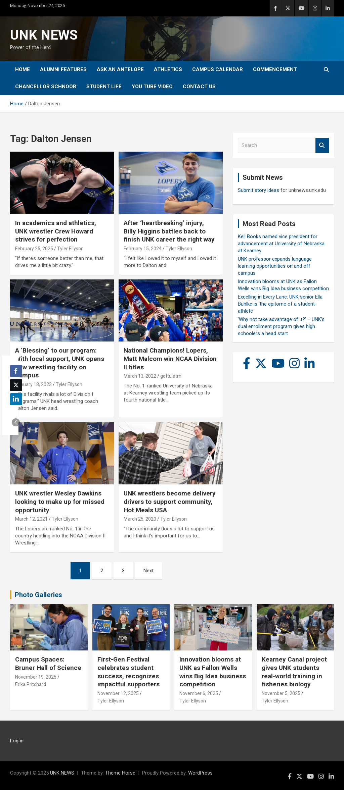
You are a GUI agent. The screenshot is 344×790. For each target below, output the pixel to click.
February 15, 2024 (143, 248)
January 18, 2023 (33, 384)
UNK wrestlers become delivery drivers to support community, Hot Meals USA (170, 501)
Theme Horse (120, 773)
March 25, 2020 (140, 519)
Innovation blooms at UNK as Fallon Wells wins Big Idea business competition (212, 671)
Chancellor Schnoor (45, 87)
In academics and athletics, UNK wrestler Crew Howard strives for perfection (55, 231)
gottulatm (170, 376)
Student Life (104, 87)
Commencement (275, 69)
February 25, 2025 (34, 248)
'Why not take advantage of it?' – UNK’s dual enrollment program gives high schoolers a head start (281, 326)
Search (322, 145)
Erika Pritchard (30, 684)
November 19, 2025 (35, 677)
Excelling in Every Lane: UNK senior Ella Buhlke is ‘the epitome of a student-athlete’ (280, 304)
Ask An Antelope (120, 69)
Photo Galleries (38, 595)
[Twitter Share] (16, 385)
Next (148, 571)
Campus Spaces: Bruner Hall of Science (48, 663)
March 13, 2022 (140, 376)
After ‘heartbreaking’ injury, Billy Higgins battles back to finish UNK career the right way (169, 231)
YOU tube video (152, 87)
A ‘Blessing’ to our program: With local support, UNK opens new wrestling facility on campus (59, 363)
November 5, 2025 (281, 693)
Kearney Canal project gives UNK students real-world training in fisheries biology (294, 671)
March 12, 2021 (31, 519)
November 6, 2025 (198, 693)
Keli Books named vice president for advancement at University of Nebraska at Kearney (281, 243)
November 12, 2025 (118, 693)
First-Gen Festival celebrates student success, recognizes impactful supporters (128, 671)
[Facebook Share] (16, 371)
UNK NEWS (44, 35)
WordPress (200, 773)
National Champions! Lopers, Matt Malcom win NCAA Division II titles (170, 359)
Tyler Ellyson (70, 248)
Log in (17, 741)
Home (22, 69)
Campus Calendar (217, 69)
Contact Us (199, 87)
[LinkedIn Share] (16, 399)
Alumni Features (63, 69)
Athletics (168, 69)
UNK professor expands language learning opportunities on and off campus (275, 266)
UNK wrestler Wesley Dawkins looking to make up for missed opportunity (59, 501)
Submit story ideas (258, 190)
